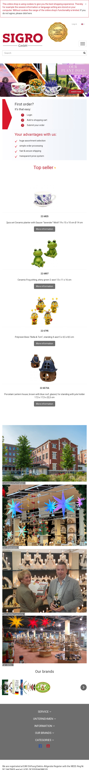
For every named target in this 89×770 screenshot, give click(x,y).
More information (44, 229)
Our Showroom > (10, 547)
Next (84, 80)
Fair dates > (8, 665)
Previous (5, 80)
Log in (74, 24)
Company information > (13, 483)
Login (29, 115)
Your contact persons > (13, 614)
